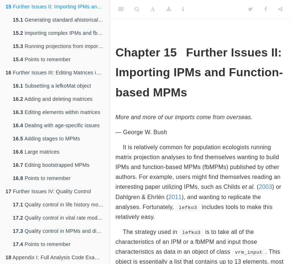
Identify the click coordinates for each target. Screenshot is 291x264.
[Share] (280, 9)
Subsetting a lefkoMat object (52, 86)
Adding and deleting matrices (53, 99)
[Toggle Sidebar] (121, 9)
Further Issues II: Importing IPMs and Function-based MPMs (57, 7)
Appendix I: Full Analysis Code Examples (57, 257)
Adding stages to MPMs (46, 139)
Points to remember (42, 59)
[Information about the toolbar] (183, 9)
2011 (174, 197)
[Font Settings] (153, 9)
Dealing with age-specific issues (56, 125)
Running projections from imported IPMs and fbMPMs (61, 46)
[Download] (169, 9)
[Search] (137, 9)
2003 (265, 187)
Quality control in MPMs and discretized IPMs (61, 231)
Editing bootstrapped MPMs (51, 165)
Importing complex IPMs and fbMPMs (61, 33)
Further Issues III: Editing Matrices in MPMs (57, 73)
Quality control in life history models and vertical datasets (61, 205)
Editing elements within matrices (56, 112)
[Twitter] (250, 9)
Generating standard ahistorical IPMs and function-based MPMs (61, 20)
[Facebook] (266, 9)
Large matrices (36, 152)
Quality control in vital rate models (58, 218)
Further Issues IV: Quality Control (48, 191)
